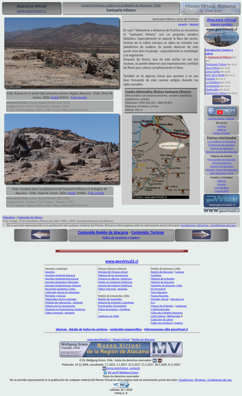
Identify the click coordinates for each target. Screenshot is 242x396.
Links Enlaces (158, 316)
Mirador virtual (159, 299)
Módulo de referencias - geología (64, 302)
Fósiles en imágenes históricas (115, 282)
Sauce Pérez (212, 68)
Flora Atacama (159, 292)
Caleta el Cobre (221, 133)
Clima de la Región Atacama (167, 312)
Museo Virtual (121, 339)
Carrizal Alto (222, 191)
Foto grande (79, 97)
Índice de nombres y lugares (121, 237)
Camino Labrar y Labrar (221, 118)
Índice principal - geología (59, 312)
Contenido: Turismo (147, 232)
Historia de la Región (163, 278)
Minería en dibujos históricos (115, 278)
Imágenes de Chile (108, 316)
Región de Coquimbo (110, 299)
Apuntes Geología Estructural (61, 278)
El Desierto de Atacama (221, 145)
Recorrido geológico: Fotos (60, 289)
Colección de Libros (162, 319)
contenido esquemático (126, 329)
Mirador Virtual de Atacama (221, 169)
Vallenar (221, 129)
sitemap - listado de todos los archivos (81, 329)
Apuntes (50, 272)
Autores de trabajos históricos (115, 285)
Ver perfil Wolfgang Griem (121, 372)
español (182, 24)
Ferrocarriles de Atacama (221, 159)
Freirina (221, 126)
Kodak (55, 97)
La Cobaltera (212, 82)
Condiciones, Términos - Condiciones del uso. (208, 225)
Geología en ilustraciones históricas (65, 309)
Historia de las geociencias (60, 306)
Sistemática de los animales (60, 299)
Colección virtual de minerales (62, 292)
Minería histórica (221, 163)
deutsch (194, 24)
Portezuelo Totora (215, 64)
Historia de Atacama (221, 148)
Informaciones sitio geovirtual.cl (166, 329)
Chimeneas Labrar (216, 93)
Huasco (221, 184)
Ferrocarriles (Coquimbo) (112, 306)
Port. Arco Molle (215, 75)
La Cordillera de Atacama (221, 141)
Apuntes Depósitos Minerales (62, 282)
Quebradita (212, 89)
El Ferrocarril (158, 289)
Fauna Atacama (159, 295)
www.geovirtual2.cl (121, 261)
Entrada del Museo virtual (113, 272)
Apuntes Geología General (60, 275)
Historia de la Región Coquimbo (116, 302)
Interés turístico (221, 24)
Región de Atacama (162, 272)
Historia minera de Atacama (221, 151)
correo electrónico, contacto (123, 368)
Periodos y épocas (55, 295)
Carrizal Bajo (222, 187)
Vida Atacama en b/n (221, 173)
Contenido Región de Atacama (103, 232)
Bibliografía (173, 316)
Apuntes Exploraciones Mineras (63, 285)
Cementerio (212, 86)
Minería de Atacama (162, 282)
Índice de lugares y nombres (114, 309)
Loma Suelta (212, 71)
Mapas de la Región (162, 306)
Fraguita (210, 78)
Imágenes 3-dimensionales (169, 307)
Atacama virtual (222, 19)
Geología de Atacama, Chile (166, 285)
